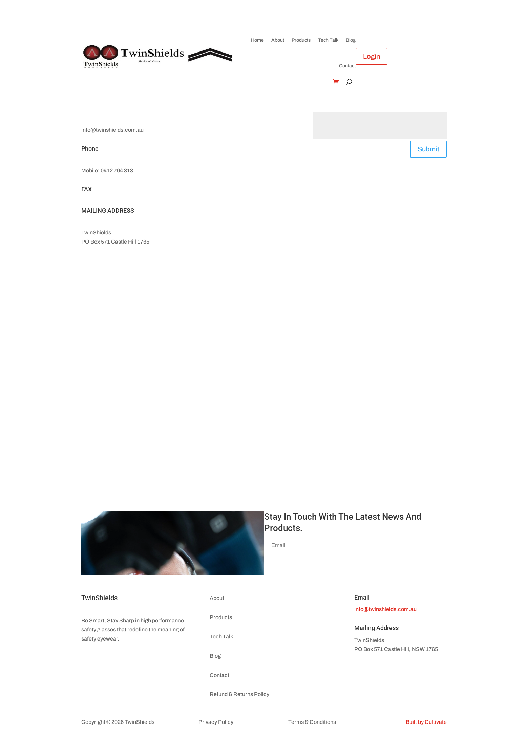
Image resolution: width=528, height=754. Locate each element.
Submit (428, 149)
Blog (351, 40)
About (277, 40)
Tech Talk (328, 40)
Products (301, 40)
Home (257, 40)
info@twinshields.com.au (385, 609)
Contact (347, 65)
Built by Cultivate (426, 722)
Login (371, 56)
